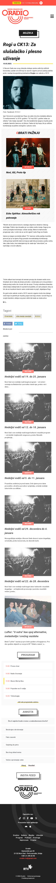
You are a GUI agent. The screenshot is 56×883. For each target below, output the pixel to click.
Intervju (28, 167)
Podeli (7, 328)
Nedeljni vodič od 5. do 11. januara (24, 482)
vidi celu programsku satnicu (28, 706)
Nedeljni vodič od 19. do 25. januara (25, 380)
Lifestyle (39, 835)
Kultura (28, 375)
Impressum (24, 840)
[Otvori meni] (52, 16)
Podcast (28, 838)
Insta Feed (28, 779)
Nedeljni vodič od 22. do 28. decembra (27, 585)
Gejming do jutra (12, 749)
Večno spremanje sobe (15, 764)
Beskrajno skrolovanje (14, 734)
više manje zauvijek (23, 320)
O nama (33, 840)
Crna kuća (8, 320)
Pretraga (36, 838)
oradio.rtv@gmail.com (28, 858)
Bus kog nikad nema (13, 756)
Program (28, 658)
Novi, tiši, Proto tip (16, 172)
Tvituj (18, 328)
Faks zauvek (11, 741)
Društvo (28, 477)
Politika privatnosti (28, 878)
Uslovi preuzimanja (33, 876)
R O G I (37, 320)
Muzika (28, 208)
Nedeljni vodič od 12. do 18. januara (25, 431)
